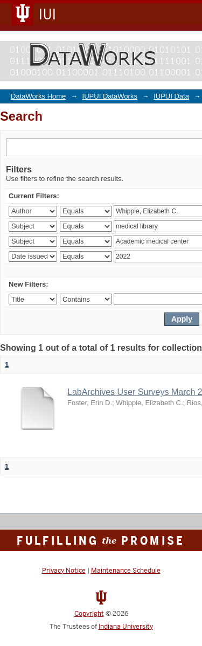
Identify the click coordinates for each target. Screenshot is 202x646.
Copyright (89, 613)
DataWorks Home (38, 96)
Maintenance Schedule (126, 570)
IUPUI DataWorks (109, 96)
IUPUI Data (171, 96)
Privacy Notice (64, 570)
